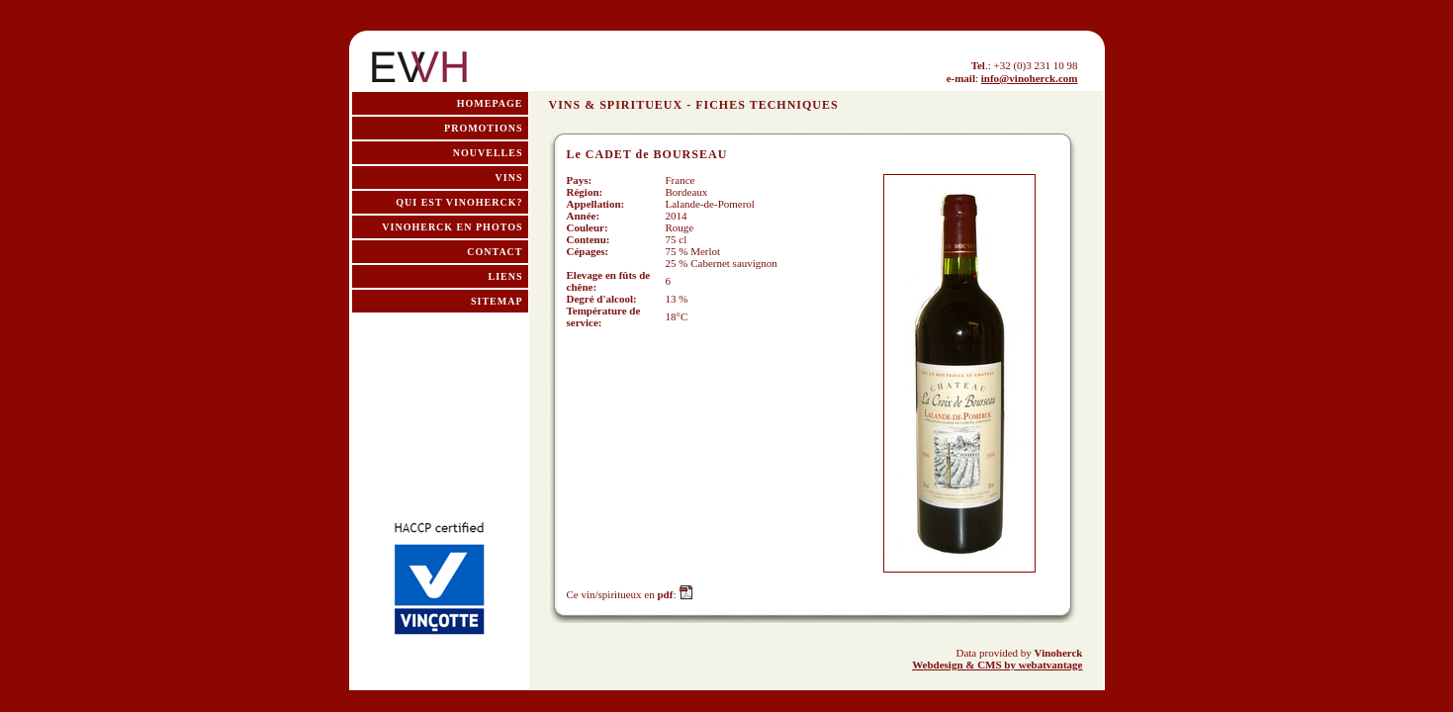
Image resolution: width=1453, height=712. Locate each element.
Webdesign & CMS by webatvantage (997, 664)
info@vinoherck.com (1029, 78)
